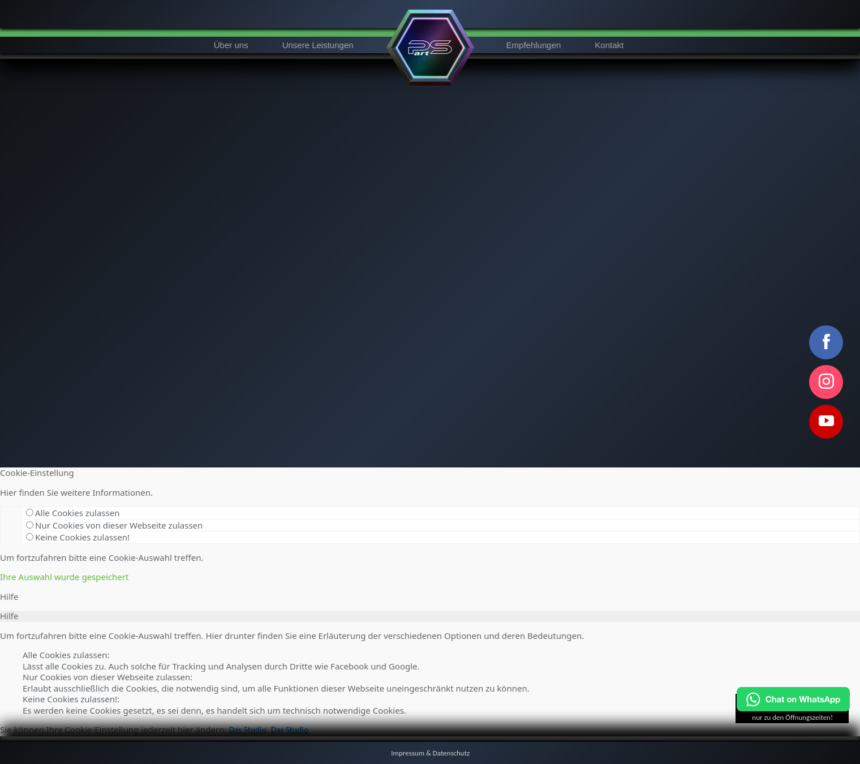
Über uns (231, 45)
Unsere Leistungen (318, 45)
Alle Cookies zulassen (72, 512)
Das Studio (247, 730)
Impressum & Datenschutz (430, 753)
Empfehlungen (533, 45)
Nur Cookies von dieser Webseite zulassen (114, 525)
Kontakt (609, 45)
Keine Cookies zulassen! (78, 537)
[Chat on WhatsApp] (793, 709)
